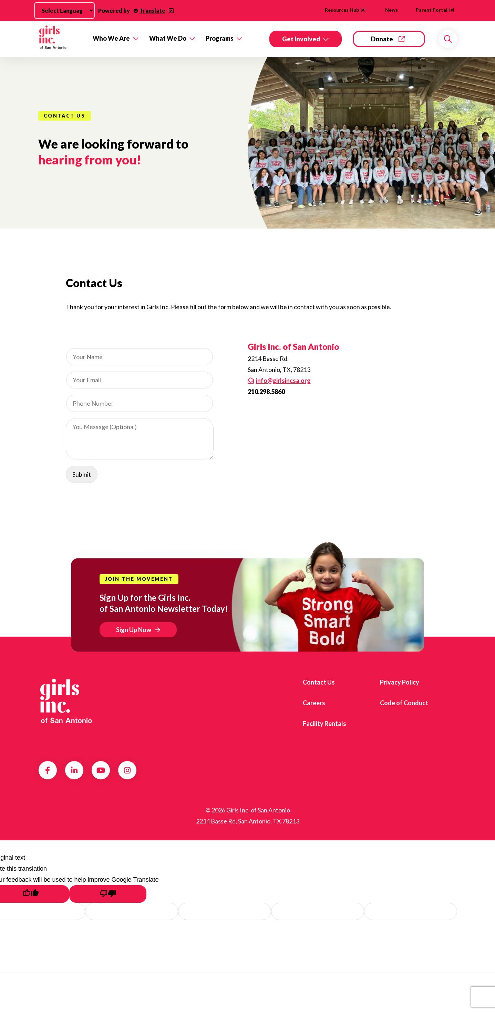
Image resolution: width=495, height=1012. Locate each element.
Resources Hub (342, 10)
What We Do (167, 38)
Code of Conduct (404, 703)
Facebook (47, 770)
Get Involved (301, 39)
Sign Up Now (133, 630)
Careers (314, 703)
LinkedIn (74, 770)
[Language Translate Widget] (64, 10)
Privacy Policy (399, 682)
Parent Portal (431, 10)
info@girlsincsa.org (283, 380)
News (391, 10)
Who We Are (111, 38)
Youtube (100, 770)
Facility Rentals (324, 723)
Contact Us (319, 682)
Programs (220, 38)
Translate (152, 10)
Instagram (127, 770)
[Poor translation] (107, 894)
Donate (382, 39)
